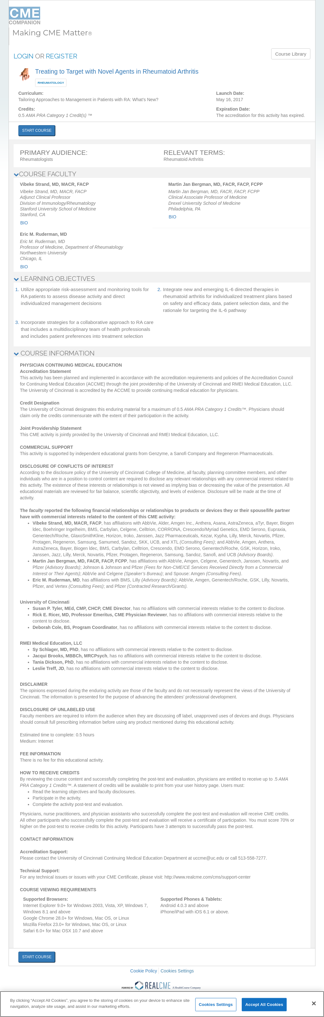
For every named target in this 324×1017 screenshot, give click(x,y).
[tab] (162, 174)
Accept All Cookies (264, 1004)
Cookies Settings (177, 970)
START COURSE (37, 130)
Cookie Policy (143, 970)
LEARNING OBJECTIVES (54, 279)
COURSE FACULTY (45, 174)
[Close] (314, 1003)
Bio (24, 222)
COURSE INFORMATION (54, 353)
